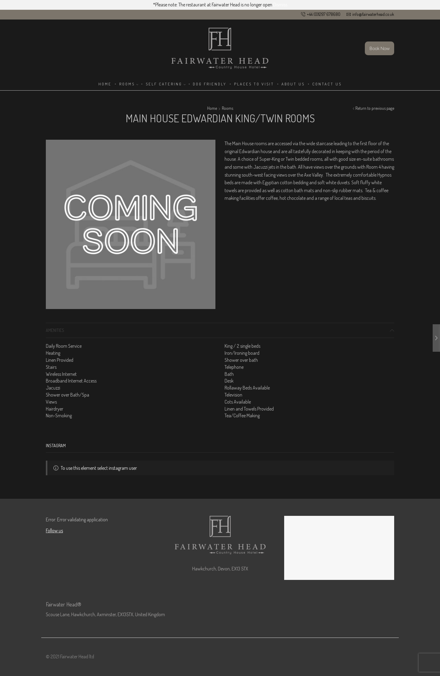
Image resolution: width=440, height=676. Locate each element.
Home (105, 83)
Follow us (54, 530)
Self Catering (165, 83)
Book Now (379, 48)
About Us (293, 83)
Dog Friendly (209, 83)
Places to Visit (254, 83)
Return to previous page (374, 108)
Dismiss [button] (280, 5)
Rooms (128, 83)
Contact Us (327, 83)
